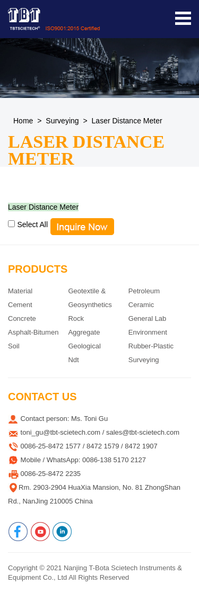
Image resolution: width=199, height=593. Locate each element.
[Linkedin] (62, 531)
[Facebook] (18, 531)
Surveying (62, 120)
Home (23, 120)
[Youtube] (40, 531)
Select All (32, 224)
